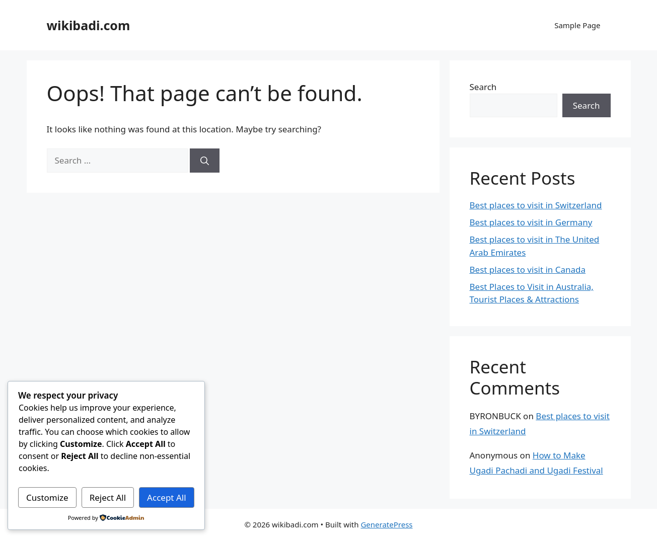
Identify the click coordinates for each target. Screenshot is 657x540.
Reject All (108, 497)
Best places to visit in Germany (531, 222)
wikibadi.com (88, 25)
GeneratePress (386, 524)
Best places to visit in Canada (528, 269)
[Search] (205, 160)
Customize (47, 497)
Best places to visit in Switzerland (536, 205)
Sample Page (577, 25)
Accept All (166, 497)
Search (483, 87)
